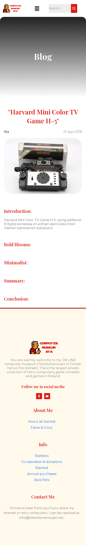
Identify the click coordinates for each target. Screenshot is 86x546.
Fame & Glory (42, 428)
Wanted (41, 468)
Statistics (42, 456)
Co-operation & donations (41, 462)
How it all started (41, 421)
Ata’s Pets (41, 480)
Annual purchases (41, 474)
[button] (37, 8)
